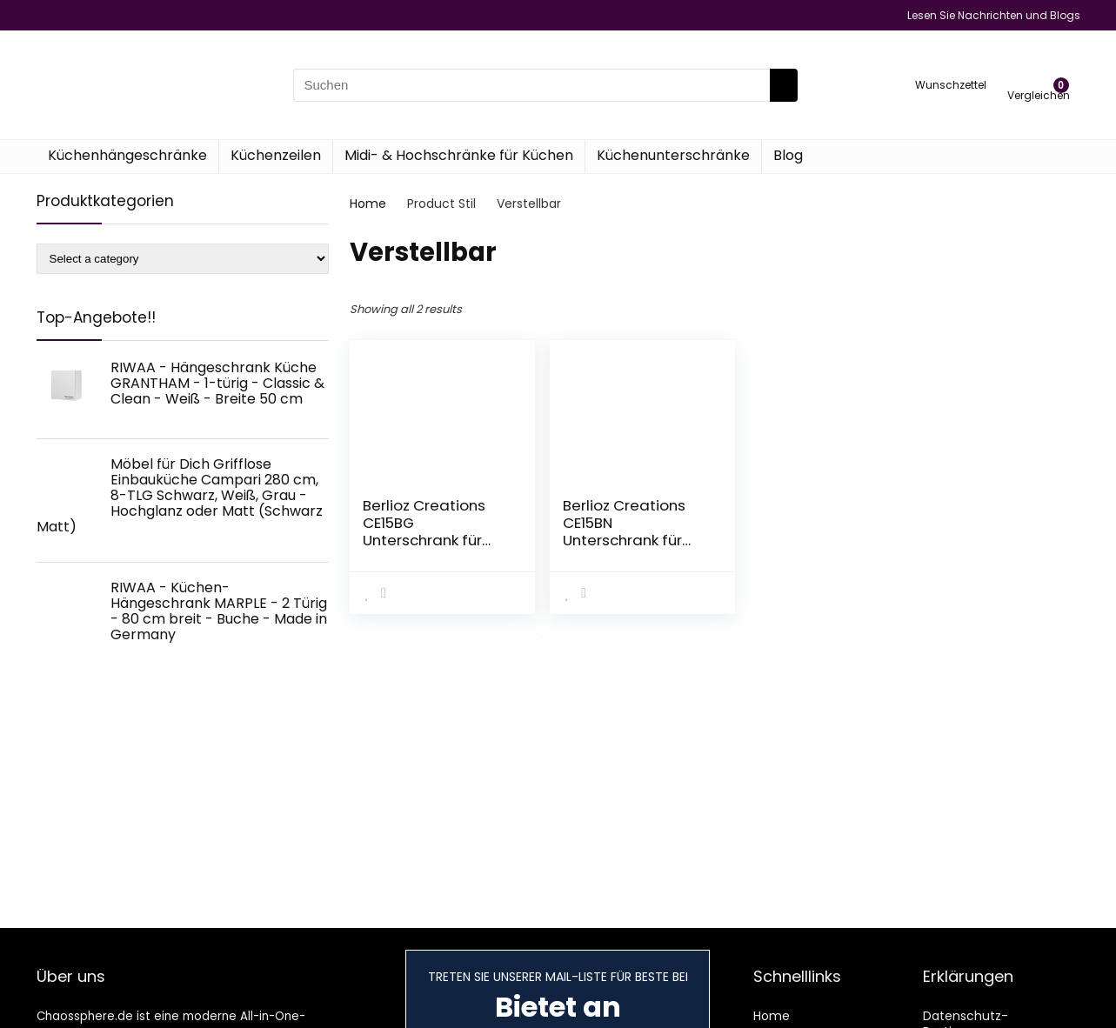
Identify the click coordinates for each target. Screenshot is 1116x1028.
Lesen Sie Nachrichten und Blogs (993, 15)
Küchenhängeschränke (127, 155)
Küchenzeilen (276, 155)
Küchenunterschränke (673, 155)
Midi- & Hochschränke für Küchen (458, 155)
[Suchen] (784, 85)
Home (368, 203)
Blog (788, 155)
